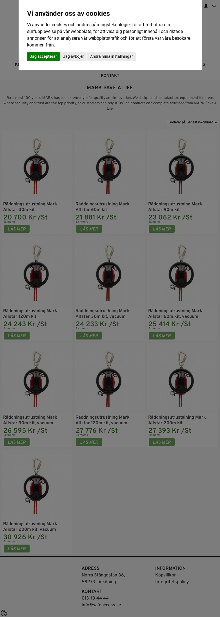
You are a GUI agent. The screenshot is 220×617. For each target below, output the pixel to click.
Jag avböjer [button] (73, 56)
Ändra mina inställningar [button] (111, 56)
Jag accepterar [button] (43, 56)
